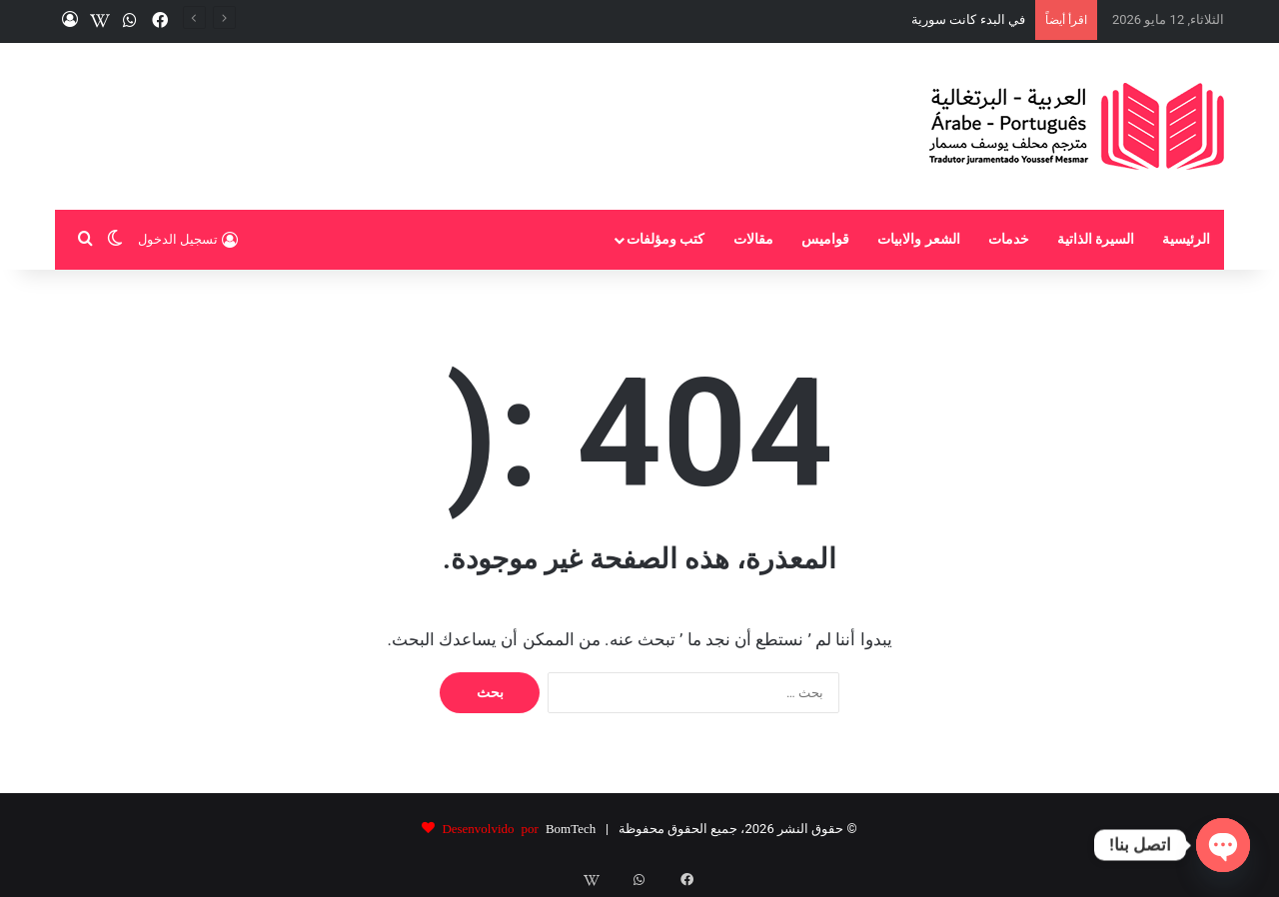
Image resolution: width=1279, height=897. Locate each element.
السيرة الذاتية (1096, 239)
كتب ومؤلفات (666, 239)
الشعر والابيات (918, 239)
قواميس (825, 239)
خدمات (1008, 239)
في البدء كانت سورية (968, 19)
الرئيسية (1186, 239)
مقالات (753, 239)
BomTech (571, 827)
